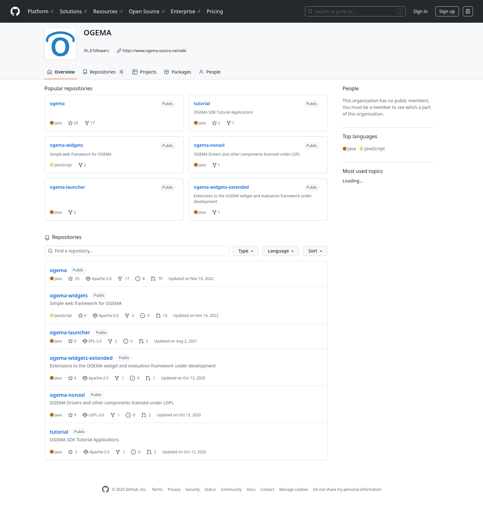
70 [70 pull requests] (156, 278)
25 (73, 123)
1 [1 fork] (119, 378)
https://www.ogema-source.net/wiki (154, 50)
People (209, 72)
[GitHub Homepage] (105, 489)
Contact (267, 489)
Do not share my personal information (347, 489)
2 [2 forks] (129, 315)
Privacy (174, 489)
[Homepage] (15, 11)
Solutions (74, 11)
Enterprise (186, 11)
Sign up (447, 11)
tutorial (59, 431)
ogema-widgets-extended (81, 357)
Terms (157, 489)
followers (99, 50)
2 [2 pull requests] (143, 341)
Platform (41, 11)
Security (192, 489)
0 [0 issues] (144, 315)
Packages (177, 72)
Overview (61, 72)
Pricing (215, 11)
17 (89, 123)
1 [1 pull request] (150, 378)
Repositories (103, 72)
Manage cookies (293, 489)
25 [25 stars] (74, 278)
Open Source (147, 11)
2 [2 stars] (72, 452)
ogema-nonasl (67, 394)
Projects (144, 72)
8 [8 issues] (140, 278)
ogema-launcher (70, 332)
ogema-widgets (69, 295)
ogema (58, 270)
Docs (251, 489)
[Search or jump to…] (355, 11)
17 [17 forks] (123, 278)
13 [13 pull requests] (161, 315)
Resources (108, 11)
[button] (246, 251)
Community (231, 489)
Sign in (420, 11)
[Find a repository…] (137, 251)
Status (210, 489)
